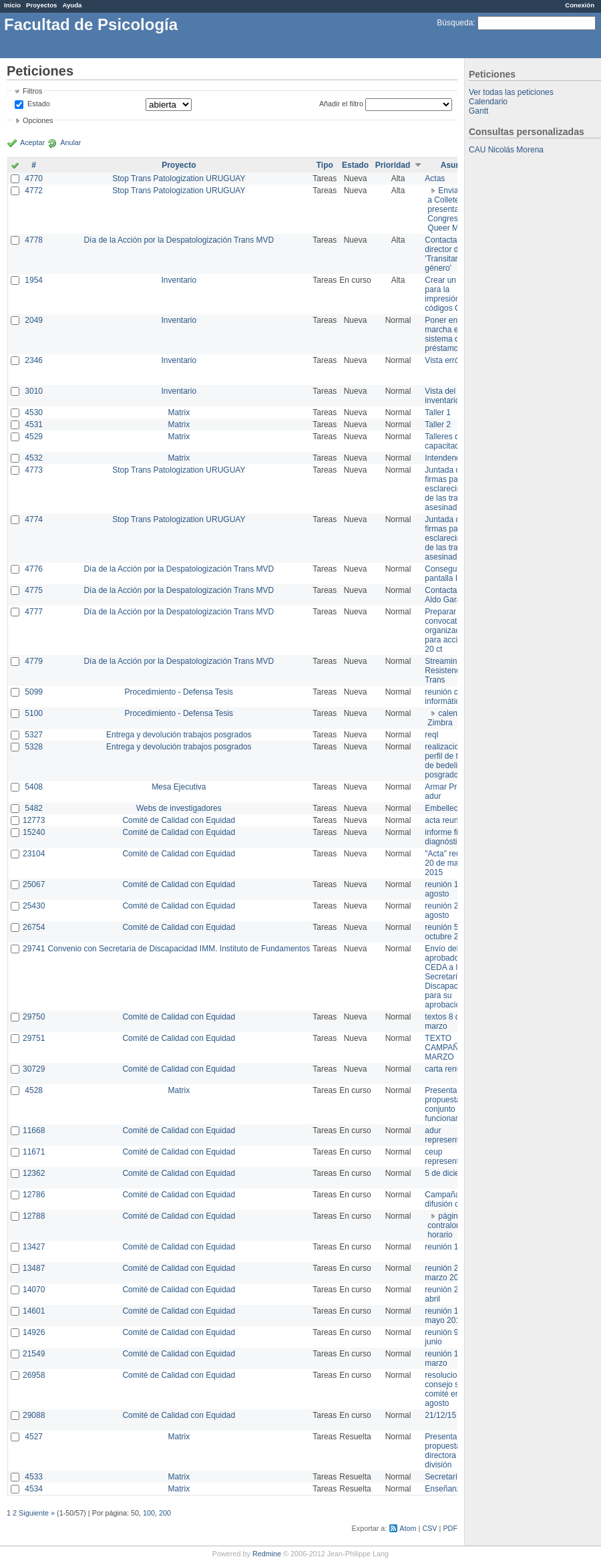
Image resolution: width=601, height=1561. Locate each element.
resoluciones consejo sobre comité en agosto (450, 1389)
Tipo (325, 165)
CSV (429, 1528)
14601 (34, 1311)
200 (165, 1513)
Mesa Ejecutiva (179, 787)
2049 (34, 320)
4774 (34, 519)
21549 (34, 1353)
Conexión (579, 5)
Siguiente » (37, 1513)
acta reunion (447, 820)
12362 (34, 1173)
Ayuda (71, 5)
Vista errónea (448, 360)
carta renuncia (450, 1069)
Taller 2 (438, 424)
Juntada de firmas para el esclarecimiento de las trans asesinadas (452, 488)
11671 (34, 1152)
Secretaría (443, 1476)
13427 (34, 1246)
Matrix (179, 412)
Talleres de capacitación (447, 441)
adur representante (449, 1135)
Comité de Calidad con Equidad (178, 820)
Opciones (38, 120)
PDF (450, 1528)
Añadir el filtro (341, 104)
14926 (34, 1332)
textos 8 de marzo (444, 1021)
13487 (34, 1268)
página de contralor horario (450, 1225)
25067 (34, 884)
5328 (34, 746)
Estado (38, 104)
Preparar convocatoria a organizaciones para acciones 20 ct (452, 630)
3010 (34, 391)
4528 (34, 1090)
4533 (34, 1476)
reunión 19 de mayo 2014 (449, 1315)
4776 (34, 569)
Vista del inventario (442, 395)
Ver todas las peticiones (511, 92)
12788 (34, 1216)
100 (149, 1513)
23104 (34, 853)
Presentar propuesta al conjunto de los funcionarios (452, 1104)
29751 (34, 1038)
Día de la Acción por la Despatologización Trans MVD (178, 240)
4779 (34, 661)
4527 (34, 1436)
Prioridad (393, 165)
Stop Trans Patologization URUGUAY (178, 178)
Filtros (32, 91)
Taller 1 (438, 412)
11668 (34, 1130)
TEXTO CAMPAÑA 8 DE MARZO (454, 1048)
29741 (34, 948)
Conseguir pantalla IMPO (450, 573)
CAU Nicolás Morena (506, 149)
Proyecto (179, 165)
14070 (34, 1289)
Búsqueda (455, 22)
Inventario (178, 280)
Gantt (478, 111)
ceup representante (449, 1156)
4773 (34, 470)
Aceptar (32, 142)
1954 (34, 280)
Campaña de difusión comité (451, 1199)
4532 (34, 458)
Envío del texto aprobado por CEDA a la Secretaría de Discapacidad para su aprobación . (451, 976)
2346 (34, 360)
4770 (34, 178)
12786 (34, 1194)
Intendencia (445, 458)
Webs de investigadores (179, 808)
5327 (34, 734)
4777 (34, 611)
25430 (34, 906)
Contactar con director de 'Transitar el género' (450, 254)
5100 (34, 713)
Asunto (454, 165)
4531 (34, 424)
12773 (34, 820)
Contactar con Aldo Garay (450, 595)
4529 (34, 436)
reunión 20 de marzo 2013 (449, 1273)
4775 (34, 590)
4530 (34, 412)
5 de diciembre (451, 1173)
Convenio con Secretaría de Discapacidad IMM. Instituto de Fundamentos (178, 948)
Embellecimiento (454, 808)
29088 (34, 1415)
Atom (407, 1528)
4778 (34, 240)
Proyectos (41, 5)
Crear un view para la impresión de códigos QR (449, 294)
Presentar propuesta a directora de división (446, 1450)
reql (431, 734)
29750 (34, 1017)
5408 (34, 787)
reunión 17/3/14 (452, 1246)
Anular (70, 142)
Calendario (488, 101)
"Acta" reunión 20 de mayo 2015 (450, 863)
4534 (34, 1488)
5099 (34, 692)
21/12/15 (440, 1415)
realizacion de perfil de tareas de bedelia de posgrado (451, 760)
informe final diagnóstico (446, 837)
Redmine (266, 1554)
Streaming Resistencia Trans (445, 670)
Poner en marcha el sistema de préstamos (444, 334)
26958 (34, 1375)
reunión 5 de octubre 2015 (448, 932)
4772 (34, 190)
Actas (435, 178)
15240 (34, 832)
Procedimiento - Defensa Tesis (179, 692)
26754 (34, 927)
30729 (34, 1069)
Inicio (12, 5)
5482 (34, 808)
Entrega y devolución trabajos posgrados (178, 734)
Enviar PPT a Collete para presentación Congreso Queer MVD (453, 209)
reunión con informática (446, 696)
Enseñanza (445, 1488)
